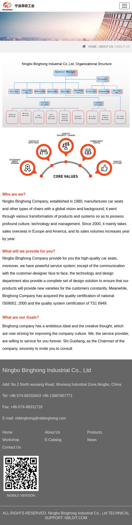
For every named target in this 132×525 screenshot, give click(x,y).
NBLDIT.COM (76, 518)
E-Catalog (53, 440)
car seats (115, 201)
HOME (92, 46)
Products (94, 432)
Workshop (10, 440)
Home (7, 432)
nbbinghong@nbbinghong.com (40, 418)
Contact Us (11, 447)
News (92, 440)
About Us (106, 46)
